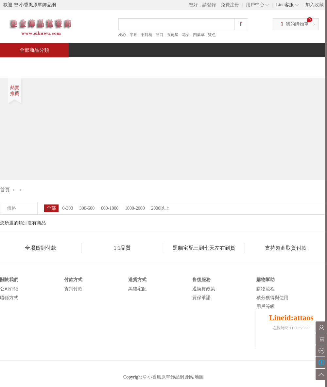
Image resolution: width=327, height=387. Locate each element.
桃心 (122, 34)
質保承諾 (201, 297)
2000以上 (160, 208)
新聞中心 (208, 64)
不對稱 (146, 34)
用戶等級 (265, 306)
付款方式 (73, 279)
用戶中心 (255, 4)
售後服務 (201, 279)
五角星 (173, 34)
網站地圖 (194, 377)
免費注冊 (230, 4)
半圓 (133, 34)
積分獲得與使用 (272, 297)
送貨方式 (137, 279)
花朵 (186, 34)
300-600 (87, 208)
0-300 (67, 208)
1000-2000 (135, 208)
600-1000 (110, 208)
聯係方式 (9, 297)
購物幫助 (265, 279)
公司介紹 (9, 288)
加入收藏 (314, 4)
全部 (51, 208)
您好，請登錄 (202, 4)
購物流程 (265, 288)
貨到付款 (73, 288)
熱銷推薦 (160, 64)
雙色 (212, 34)
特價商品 (66, 64)
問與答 (252, 64)
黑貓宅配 (137, 288)
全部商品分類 (34, 50)
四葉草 (199, 34)
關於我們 (9, 279)
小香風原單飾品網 (165, 377)
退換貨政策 (203, 288)
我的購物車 (297, 24)
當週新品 (113, 64)
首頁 (25, 64)
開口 (160, 34)
